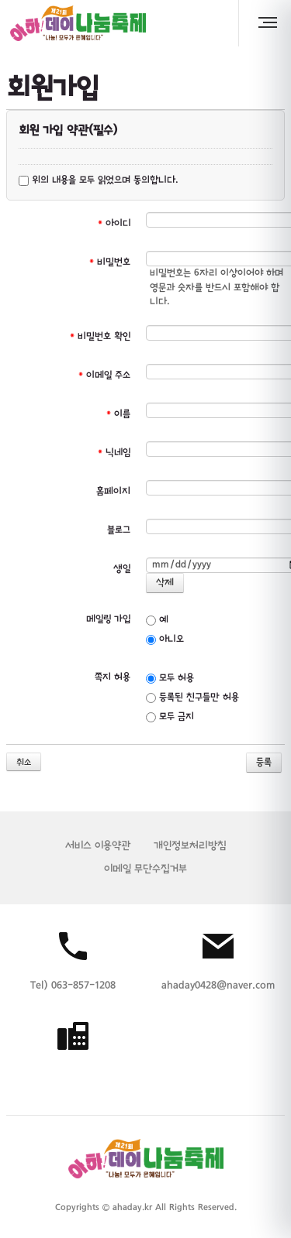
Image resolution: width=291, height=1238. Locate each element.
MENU (270, 22)
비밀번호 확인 (100, 337)
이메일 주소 (104, 375)
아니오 (165, 639)
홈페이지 (113, 491)
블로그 (118, 530)
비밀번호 (109, 262)
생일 (121, 569)
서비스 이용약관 (97, 845)
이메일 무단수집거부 (145, 869)
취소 (23, 762)
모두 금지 (170, 717)
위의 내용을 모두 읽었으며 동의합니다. (98, 180)
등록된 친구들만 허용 (192, 697)
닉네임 (114, 453)
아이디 (114, 224)
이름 (118, 414)
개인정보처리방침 (190, 845)
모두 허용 (170, 678)
